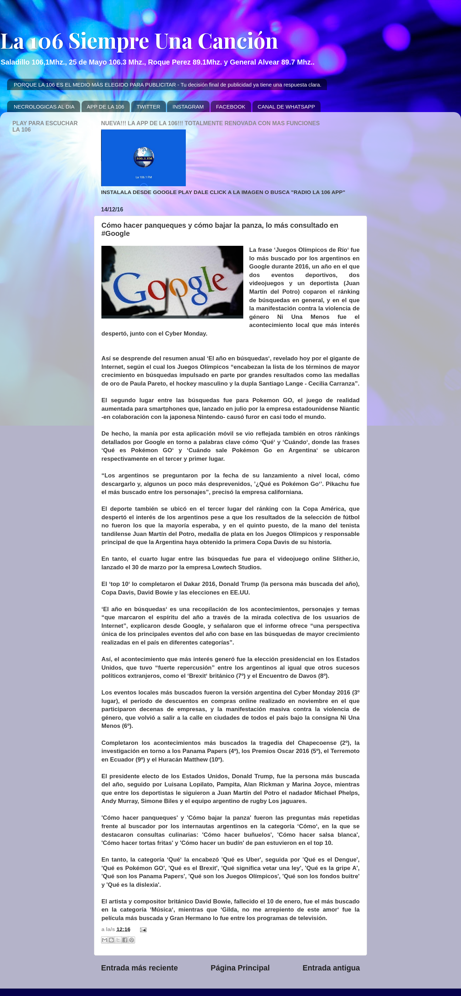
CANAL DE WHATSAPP (286, 107)
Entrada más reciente (139, 968)
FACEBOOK (230, 107)
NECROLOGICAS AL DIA (44, 107)
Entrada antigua (331, 968)
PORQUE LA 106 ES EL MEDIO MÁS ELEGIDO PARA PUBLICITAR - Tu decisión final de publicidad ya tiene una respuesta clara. (168, 85)
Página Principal (240, 968)
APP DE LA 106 (105, 107)
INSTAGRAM (188, 107)
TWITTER (148, 107)
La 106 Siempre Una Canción (139, 40)
